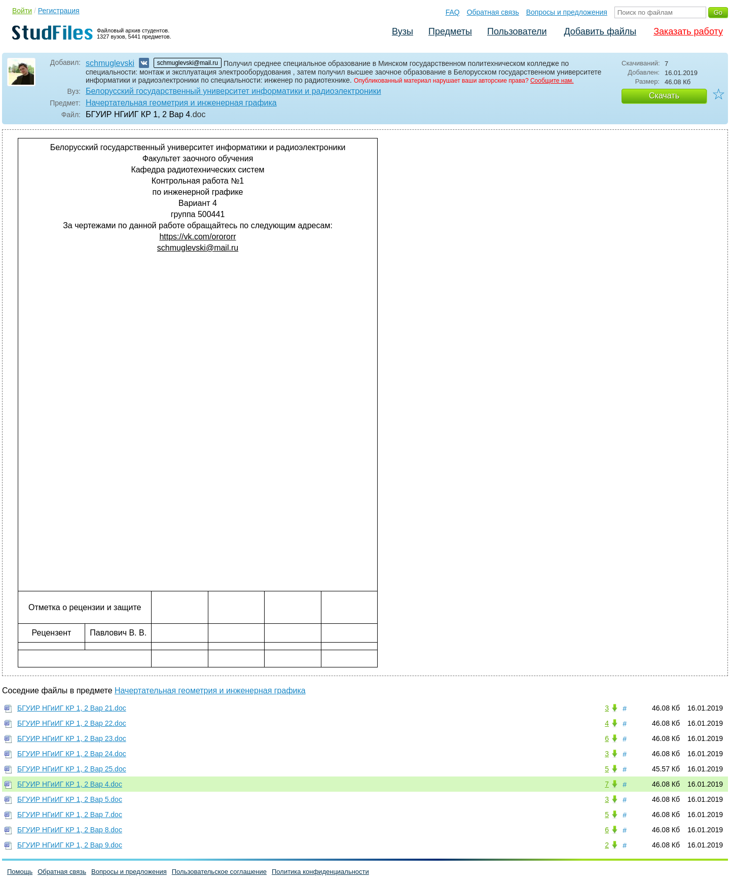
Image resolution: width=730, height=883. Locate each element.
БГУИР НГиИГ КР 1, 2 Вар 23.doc (71, 738)
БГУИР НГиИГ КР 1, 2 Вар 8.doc (69, 830)
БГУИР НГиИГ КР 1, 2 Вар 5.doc (69, 799)
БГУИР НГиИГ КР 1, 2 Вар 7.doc (69, 814)
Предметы (450, 31)
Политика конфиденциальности (320, 871)
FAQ (453, 12)
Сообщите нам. (552, 81)
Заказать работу (688, 31)
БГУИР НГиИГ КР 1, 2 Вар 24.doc (71, 754)
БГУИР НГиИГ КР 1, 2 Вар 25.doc (71, 769)
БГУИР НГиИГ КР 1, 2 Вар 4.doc (69, 784)
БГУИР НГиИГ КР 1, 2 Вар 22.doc (71, 723)
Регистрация (59, 11)
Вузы (402, 31)
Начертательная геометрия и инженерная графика (181, 102)
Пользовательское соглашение (219, 871)
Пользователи (516, 31)
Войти (22, 11)
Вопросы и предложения (566, 12)
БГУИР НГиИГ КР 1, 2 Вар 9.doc (69, 845)
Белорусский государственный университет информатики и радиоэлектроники (233, 91)
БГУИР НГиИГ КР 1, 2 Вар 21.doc (71, 708)
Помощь (19, 871)
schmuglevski (110, 63)
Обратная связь (493, 12)
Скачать (664, 95)
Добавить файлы (600, 31)
